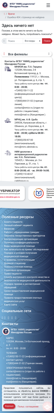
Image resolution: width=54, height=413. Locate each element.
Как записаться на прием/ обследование (26, 249)
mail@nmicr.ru (13, 381)
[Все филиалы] (26, 54)
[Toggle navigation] (48, 5)
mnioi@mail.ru (22, 114)
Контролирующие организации (21, 239)
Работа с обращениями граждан (21, 232)
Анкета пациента (13, 222)
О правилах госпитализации (19, 259)
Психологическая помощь (18, 266)
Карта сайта (10, 304)
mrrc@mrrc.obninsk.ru (26, 146)
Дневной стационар (15, 263)
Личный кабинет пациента (18, 225)
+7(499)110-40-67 (24, 174)
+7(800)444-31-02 (24, 100)
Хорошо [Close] (9, 406)
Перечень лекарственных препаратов (24, 235)
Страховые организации (17, 270)
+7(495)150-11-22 (24, 90)
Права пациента (13, 273)
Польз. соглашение (28, 406)
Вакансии (9, 228)
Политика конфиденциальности (21, 242)
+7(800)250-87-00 (24, 140)
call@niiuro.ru (22, 181)
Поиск (47, 41)
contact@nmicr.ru (24, 107)
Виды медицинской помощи (19, 246)
